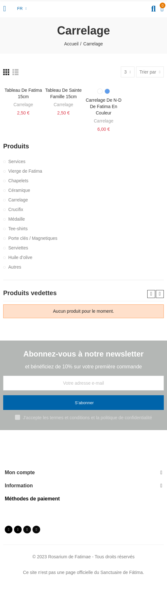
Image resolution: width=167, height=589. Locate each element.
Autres (14, 267)
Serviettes (18, 247)
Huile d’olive (20, 257)
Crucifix (15, 209)
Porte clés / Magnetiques (32, 238)
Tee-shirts (18, 228)
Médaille (16, 219)
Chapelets (18, 180)
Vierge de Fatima (25, 171)
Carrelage (23, 104)
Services (16, 161)
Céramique (19, 190)
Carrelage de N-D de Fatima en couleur (103, 106)
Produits (16, 146)
